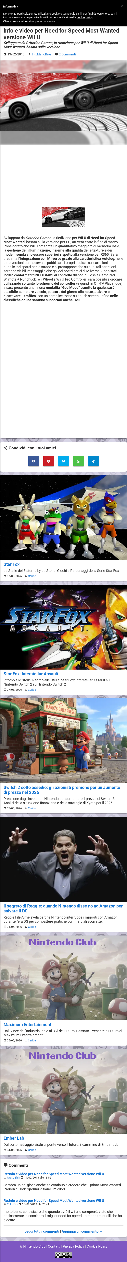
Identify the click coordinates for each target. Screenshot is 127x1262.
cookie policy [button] (84, 17)
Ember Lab (14, 1138)
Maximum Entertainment (27, 1024)
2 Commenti (68, 54)
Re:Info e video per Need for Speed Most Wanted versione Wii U (54, 1174)
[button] (122, 6)
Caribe (31, 576)
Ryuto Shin (13, 1177)
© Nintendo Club (32, 1246)
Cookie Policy (97, 1246)
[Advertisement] (63, 175)
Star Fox (11, 564)
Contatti (53, 1246)
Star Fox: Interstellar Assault (31, 673)
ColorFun (13, 1204)
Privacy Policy (73, 1246)
